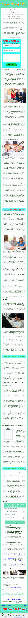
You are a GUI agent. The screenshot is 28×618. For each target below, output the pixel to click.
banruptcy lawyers (6, 559)
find (6, 474)
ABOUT (17, 7)
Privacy (25, 605)
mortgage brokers (9, 550)
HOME (11, 7)
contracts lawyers (12, 555)
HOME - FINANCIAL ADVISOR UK (14, 599)
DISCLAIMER (24, 7)
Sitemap (3, 605)
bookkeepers (11, 558)
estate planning (22, 560)
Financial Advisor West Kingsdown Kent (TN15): (13, 18)
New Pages (8, 605)
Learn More (18, 617)
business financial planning (15, 563)
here (19, 497)
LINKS (14, 7)
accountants (21, 553)
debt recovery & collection (14, 564)
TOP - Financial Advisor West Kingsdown (11, 587)
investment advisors (16, 554)
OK (24, 617)
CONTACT (20, 7)
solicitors (9, 565)
